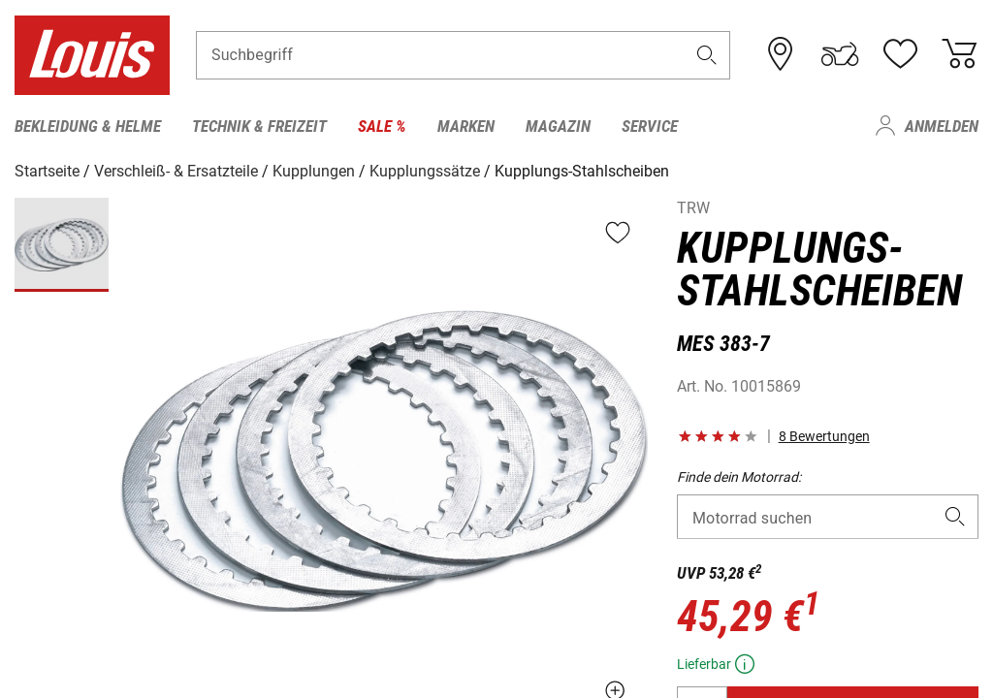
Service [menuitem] (650, 126)
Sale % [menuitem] (382, 126)
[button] (707, 55)
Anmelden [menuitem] (941, 126)
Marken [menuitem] (466, 126)
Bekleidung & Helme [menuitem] (88, 126)
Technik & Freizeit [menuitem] (259, 126)
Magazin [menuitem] (558, 126)
